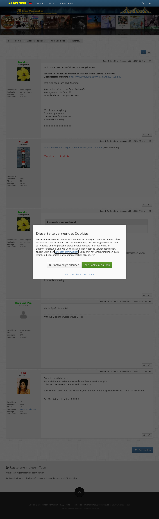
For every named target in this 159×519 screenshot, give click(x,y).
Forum (51, 3)
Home (40, 3)
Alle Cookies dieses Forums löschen (79, 274)
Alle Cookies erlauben (97, 265)
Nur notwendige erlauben (64, 265)
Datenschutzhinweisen (66, 251)
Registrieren (66, 3)
